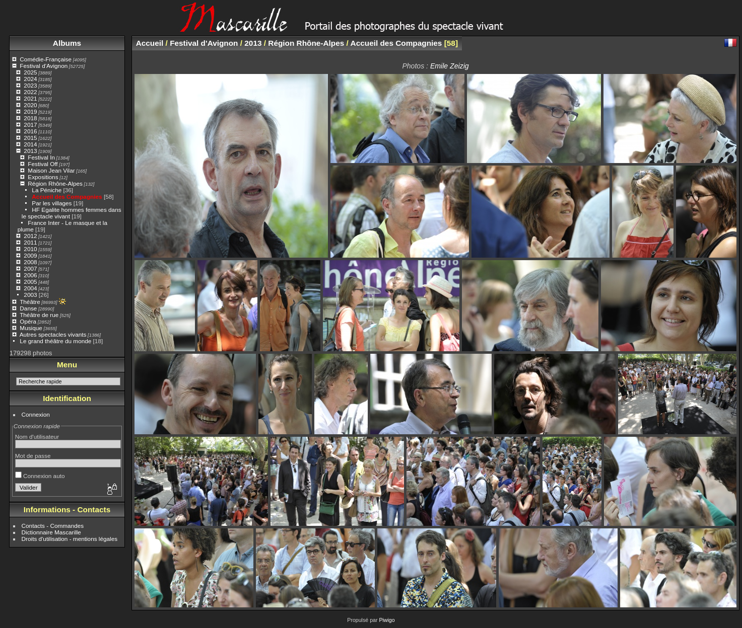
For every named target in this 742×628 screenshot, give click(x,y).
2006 (30, 275)
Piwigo (386, 620)
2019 (30, 111)
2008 (30, 262)
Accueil (150, 43)
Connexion (36, 414)
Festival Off (42, 164)
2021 (30, 98)
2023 (30, 85)
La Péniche (46, 190)
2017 (30, 124)
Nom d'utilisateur (37, 436)
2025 (30, 72)
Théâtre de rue (39, 314)
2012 (30, 235)
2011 (30, 242)
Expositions (43, 177)
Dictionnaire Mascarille (51, 532)
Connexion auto (40, 476)
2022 (30, 92)
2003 (30, 294)
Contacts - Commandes (53, 525)
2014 (30, 144)
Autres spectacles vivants (53, 334)
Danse (28, 308)
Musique (31, 328)
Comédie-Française (46, 59)
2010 (30, 249)
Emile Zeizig (449, 66)
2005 (30, 281)
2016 (30, 131)
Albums (67, 43)
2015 (30, 137)
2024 (30, 78)
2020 (30, 105)
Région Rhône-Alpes (55, 183)
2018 (30, 118)
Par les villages (52, 203)
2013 (30, 150)
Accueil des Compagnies (67, 196)
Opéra (28, 321)
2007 (30, 268)
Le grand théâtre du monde (55, 341)
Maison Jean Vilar (51, 170)
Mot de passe (33, 455)
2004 (30, 288)
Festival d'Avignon (44, 65)
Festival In (41, 157)
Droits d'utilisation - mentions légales (70, 538)
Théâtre (30, 301)
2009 (30, 255)
